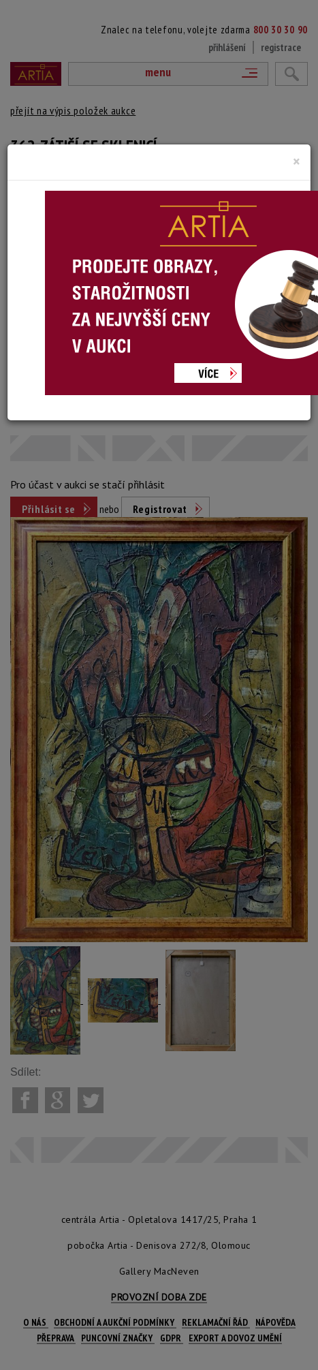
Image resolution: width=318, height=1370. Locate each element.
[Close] (296, 161)
